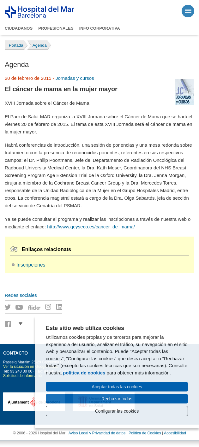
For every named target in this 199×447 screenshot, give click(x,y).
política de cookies (84, 372)
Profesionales (55, 28)
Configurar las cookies (117, 411)
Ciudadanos (19, 28)
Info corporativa (99, 28)
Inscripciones (30, 265)
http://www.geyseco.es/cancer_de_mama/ (91, 226)
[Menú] (188, 11)
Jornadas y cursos (75, 78)
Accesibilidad (175, 433)
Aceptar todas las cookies (117, 386)
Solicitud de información (23, 375)
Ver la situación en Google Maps (30, 366)
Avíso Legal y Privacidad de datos (97, 433)
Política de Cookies (145, 433)
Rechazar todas (116, 398)
